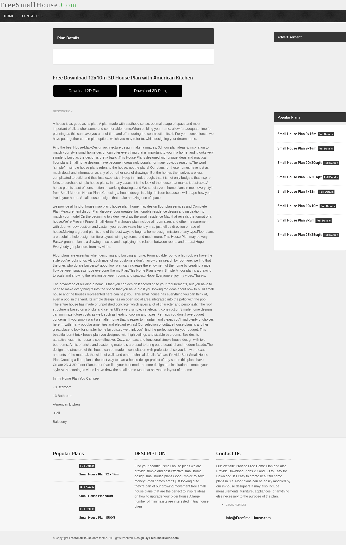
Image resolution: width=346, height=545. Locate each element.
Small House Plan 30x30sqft (299, 177)
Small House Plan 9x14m (297, 148)
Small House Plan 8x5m (296, 220)
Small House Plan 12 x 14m (98, 474)
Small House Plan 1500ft (97, 517)
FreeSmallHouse (38, 4)
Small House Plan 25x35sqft (299, 234)
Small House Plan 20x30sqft (299, 162)
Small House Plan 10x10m (298, 206)
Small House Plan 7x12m (297, 191)
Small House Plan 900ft (96, 495)
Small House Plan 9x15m (297, 134)
